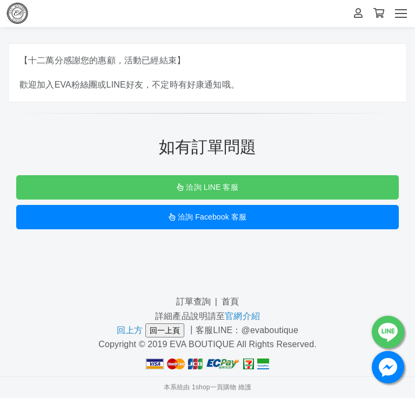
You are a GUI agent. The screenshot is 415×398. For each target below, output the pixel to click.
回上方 (130, 330)
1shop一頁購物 (214, 387)
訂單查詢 (193, 301)
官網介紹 (242, 316)
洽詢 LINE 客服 (207, 187)
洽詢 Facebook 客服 (207, 217)
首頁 (230, 301)
